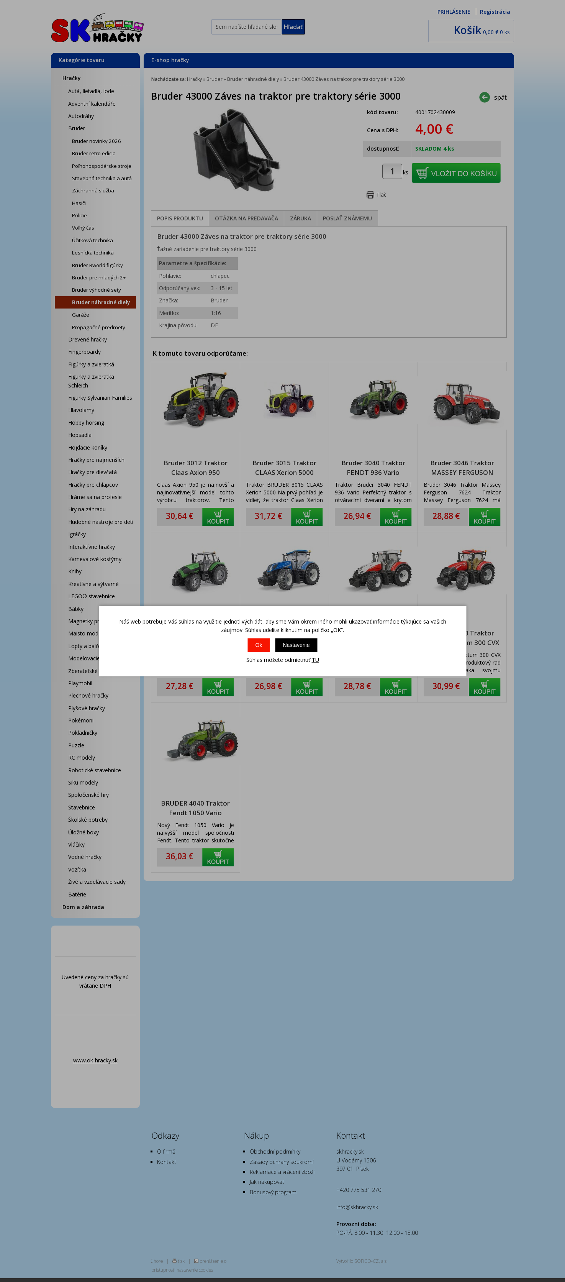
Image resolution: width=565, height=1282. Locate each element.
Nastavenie (296, 645)
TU (315, 660)
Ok (258, 645)
